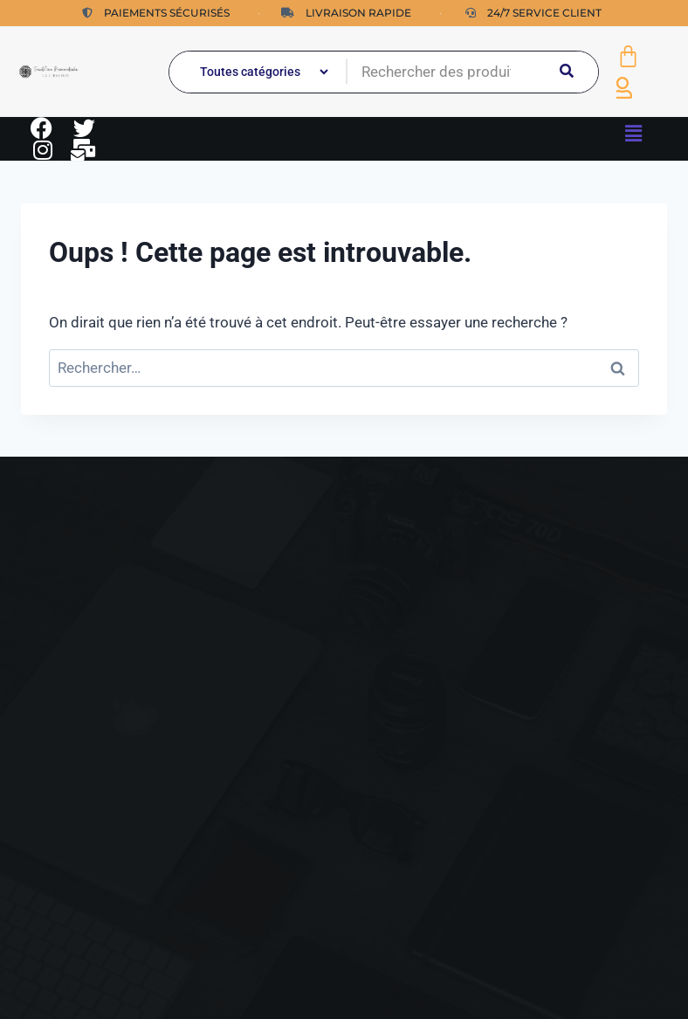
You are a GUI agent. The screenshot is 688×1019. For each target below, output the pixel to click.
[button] (633, 133)
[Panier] (628, 56)
